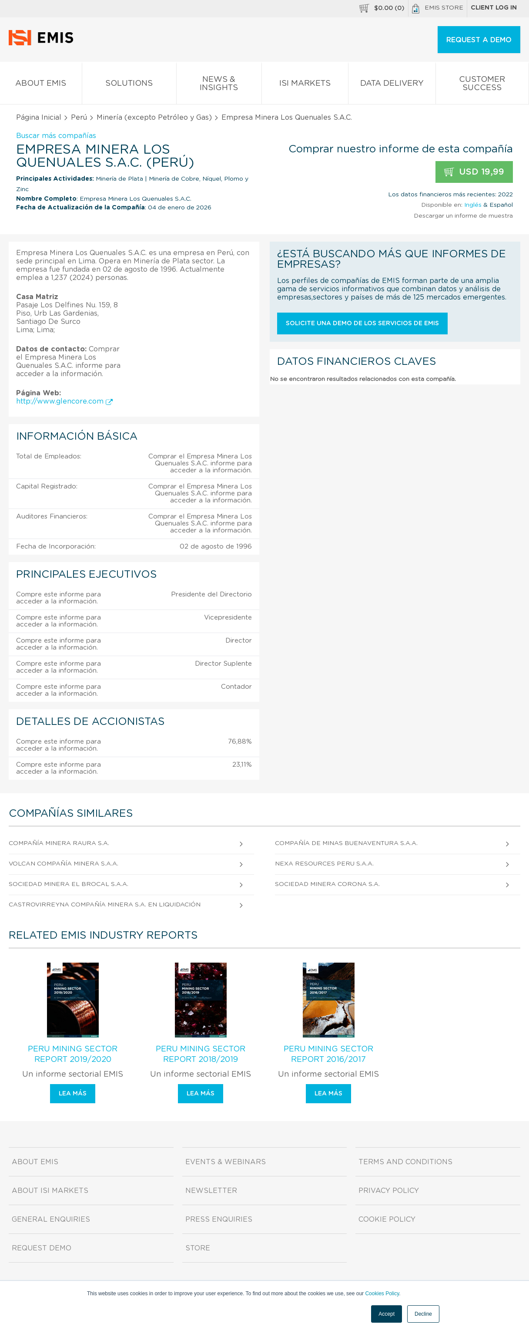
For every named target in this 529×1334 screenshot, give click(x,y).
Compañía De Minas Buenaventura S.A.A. (346, 843)
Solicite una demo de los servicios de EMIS (362, 323)
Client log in (494, 8)
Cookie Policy (386, 1219)
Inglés (473, 205)
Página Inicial (38, 117)
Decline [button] (423, 1314)
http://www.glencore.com (64, 401)
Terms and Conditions (405, 1162)
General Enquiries (51, 1219)
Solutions (129, 85)
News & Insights (219, 85)
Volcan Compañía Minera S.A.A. (63, 864)
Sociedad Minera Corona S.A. (327, 884)
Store (197, 1248)
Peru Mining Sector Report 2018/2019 (200, 1054)
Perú (79, 117)
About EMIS (41, 85)
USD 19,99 (474, 172)
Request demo (41, 1248)
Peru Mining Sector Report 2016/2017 (328, 1054)
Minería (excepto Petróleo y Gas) (154, 117)
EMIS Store (437, 8)
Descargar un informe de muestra (463, 216)
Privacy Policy (388, 1190)
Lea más (73, 1094)
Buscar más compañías (56, 135)
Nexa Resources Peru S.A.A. (324, 864)
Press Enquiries (218, 1219)
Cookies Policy (382, 1293)
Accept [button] (386, 1314)
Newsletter (211, 1190)
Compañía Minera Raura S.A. (59, 843)
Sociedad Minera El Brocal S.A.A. (68, 884)
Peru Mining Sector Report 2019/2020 (72, 1054)
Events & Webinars (225, 1162)
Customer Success (482, 85)
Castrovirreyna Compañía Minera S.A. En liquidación (105, 905)
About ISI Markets (50, 1190)
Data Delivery (392, 85)
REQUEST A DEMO (479, 40)
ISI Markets (305, 85)
